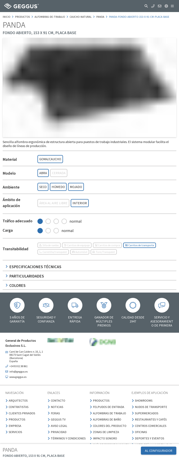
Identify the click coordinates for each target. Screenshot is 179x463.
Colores (15, 285)
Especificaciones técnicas (33, 266)
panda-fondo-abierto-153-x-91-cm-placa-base (139, 16)
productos (22, 16)
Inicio (6, 16)
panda (100, 16)
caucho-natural (81, 16)
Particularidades (24, 276)
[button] (146, 6)
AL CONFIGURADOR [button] (158, 450)
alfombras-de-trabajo (50, 16)
